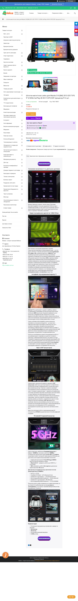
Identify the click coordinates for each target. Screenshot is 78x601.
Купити (32, 114)
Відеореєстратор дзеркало (11, 49)
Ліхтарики (6, 95)
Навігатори (6, 43)
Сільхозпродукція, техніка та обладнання (11, 200)
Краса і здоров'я (8, 70)
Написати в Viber (6, 227)
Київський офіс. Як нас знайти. (10, 212)
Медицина (6, 129)
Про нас (4, 216)
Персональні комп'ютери (10, 204)
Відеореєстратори (8, 46)
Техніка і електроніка (9, 176)
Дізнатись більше (57, 4)
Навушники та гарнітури (10, 76)
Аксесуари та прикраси (10, 173)
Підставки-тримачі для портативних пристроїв (10, 116)
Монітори (6, 197)
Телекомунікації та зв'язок (10, 142)
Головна (31, 13)
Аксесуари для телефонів (10, 106)
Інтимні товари (7, 208)
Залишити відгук (71, 8)
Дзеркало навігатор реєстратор (12, 40)
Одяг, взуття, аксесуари (10, 52)
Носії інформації (8, 123)
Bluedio (5, 73)
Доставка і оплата (7, 223)
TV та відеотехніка (8, 103)
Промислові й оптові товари (11, 186)
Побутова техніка (8, 135)
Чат (71, 597)
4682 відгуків (62, 1)
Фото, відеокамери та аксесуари (12, 92)
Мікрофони (6, 109)
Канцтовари (7, 132)
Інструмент (6, 120)
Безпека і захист (8, 179)
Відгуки (4, 220)
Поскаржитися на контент (41, 560)
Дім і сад (6, 162)
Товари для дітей (8, 88)
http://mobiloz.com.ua (7, 265)
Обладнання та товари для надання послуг (11, 146)
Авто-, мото (7, 33)
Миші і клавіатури (8, 79)
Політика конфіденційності (53, 560)
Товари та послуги (42, 13)
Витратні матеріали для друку (11, 126)
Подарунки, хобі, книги (9, 182)
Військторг (6, 85)
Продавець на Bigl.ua (39, 559)
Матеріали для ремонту (10, 159)
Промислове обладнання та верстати (11, 190)
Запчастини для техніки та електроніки (10, 150)
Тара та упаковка (8, 193)
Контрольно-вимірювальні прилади (10, 166)
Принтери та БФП (8, 37)
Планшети (6, 82)
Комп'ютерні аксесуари (10, 112)
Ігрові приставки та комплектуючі (9, 155)
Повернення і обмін (57, 13)
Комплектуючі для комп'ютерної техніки (12, 99)
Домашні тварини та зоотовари (12, 170)
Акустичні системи (8, 62)
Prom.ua (46, 557)
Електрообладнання (9, 139)
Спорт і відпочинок (8, 55)
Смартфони (6, 59)
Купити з (36, 118)
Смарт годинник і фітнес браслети (10, 66)
